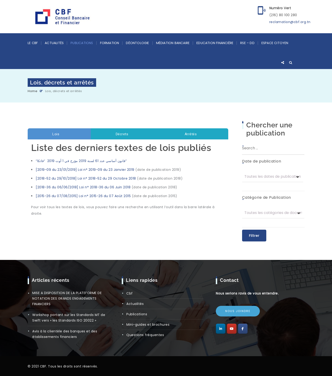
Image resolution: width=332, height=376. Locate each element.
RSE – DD (247, 43)
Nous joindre (237, 311)
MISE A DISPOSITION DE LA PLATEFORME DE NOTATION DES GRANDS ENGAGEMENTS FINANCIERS (67, 298)
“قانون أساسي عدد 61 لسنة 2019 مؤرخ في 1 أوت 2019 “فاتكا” (81, 161)
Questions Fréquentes (145, 335)
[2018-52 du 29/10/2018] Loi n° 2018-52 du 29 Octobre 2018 (86, 178)
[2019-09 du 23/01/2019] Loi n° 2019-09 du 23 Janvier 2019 (85, 169)
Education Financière (214, 43)
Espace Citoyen (274, 43)
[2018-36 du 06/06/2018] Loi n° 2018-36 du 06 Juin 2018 (83, 187)
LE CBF (33, 43)
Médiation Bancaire (173, 43)
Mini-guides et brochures (147, 324)
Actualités (54, 43)
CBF (129, 293)
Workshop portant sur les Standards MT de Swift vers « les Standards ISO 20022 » (68, 318)
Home (32, 91)
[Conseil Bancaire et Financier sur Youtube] (232, 329)
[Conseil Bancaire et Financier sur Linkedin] (220, 329)
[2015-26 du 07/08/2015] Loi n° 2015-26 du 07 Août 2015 (83, 196)
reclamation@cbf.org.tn (290, 22)
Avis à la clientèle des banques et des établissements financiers (64, 334)
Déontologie (137, 43)
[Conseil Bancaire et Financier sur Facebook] (243, 329)
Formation (109, 43)
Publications (82, 43)
